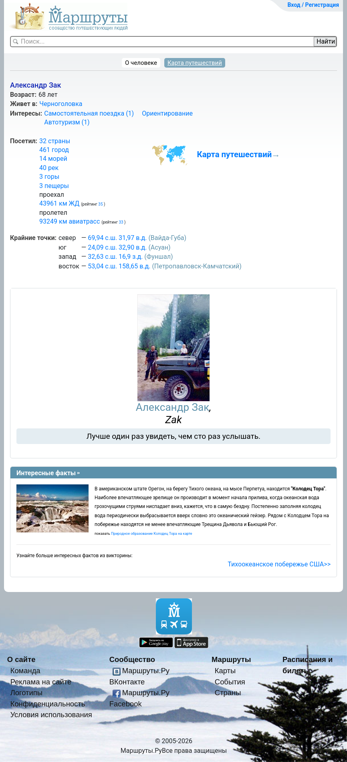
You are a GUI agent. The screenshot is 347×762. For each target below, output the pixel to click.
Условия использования (51, 714)
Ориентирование (167, 113)
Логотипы (26, 692)
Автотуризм (66, 122)
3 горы (49, 176)
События (230, 682)
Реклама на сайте (41, 682)
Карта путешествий (194, 62)
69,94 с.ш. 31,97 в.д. (117, 238)
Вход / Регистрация (313, 5)
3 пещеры (54, 186)
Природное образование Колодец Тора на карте (151, 534)
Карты (225, 670)
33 (121, 222)
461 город (54, 150)
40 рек (49, 168)
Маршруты (231, 659)
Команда (25, 670)
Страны (228, 692)
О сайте (21, 659)
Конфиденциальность (47, 704)
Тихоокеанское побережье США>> (279, 564)
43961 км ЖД (59, 203)
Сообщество (132, 659)
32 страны (54, 141)
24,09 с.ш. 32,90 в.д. (117, 247)
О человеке (141, 62)
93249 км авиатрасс (69, 221)
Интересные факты (46, 473)
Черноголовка (60, 104)
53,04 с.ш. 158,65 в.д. (119, 266)
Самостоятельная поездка (89, 113)
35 (101, 204)
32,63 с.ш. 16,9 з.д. (115, 256)
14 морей (53, 158)
